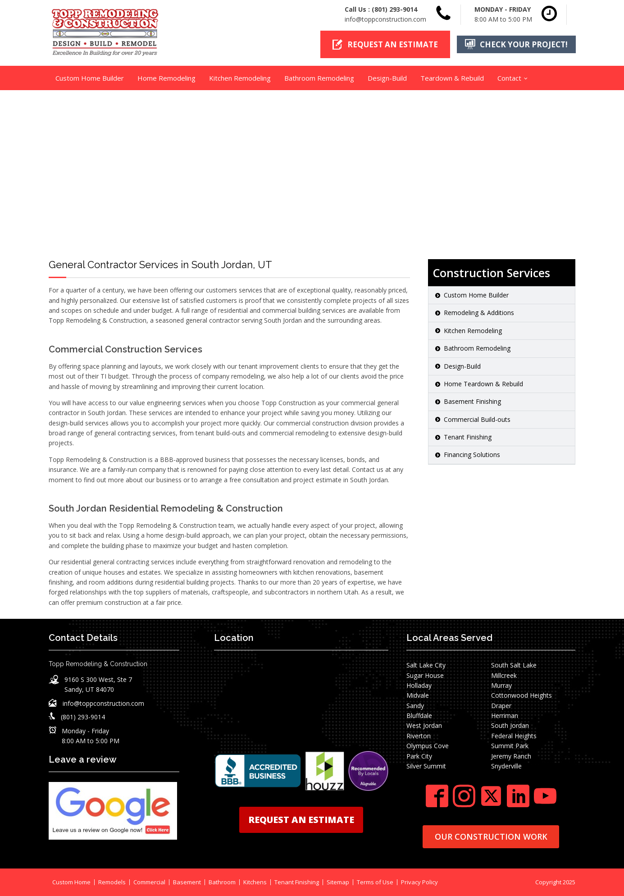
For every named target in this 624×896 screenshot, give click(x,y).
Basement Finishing (472, 401)
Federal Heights (514, 735)
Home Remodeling (166, 77)
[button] (385, 44)
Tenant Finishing (468, 437)
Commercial (149, 882)
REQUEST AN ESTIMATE (301, 820)
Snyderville (506, 766)
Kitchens (255, 882)
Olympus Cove (427, 745)
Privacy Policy (419, 882)
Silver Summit (426, 766)
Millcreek (504, 675)
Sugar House (425, 675)
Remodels (112, 882)
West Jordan (424, 725)
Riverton (418, 735)
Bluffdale (419, 715)
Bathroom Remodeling (319, 77)
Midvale (417, 695)
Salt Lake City (426, 665)
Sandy (415, 705)
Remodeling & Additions (479, 312)
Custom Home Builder (89, 77)
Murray (501, 685)
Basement (187, 882)
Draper (501, 705)
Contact (509, 77)
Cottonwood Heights (521, 695)
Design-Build (387, 77)
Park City (419, 756)
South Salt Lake (514, 665)
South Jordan (510, 725)
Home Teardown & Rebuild (483, 383)
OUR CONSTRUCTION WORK (491, 836)
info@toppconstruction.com (385, 19)
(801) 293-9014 (394, 9)
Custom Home (71, 882)
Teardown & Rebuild (452, 77)
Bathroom (222, 882)
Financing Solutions (472, 454)
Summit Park (509, 745)
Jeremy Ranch (511, 756)
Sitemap (338, 882)
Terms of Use (375, 882)
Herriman (504, 715)
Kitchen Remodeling (240, 77)
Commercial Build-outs (477, 419)
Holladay (419, 685)
